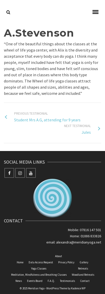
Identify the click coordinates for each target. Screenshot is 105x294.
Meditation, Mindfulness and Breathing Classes (39, 274)
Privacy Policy (66, 262)
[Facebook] (9, 173)
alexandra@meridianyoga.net (78, 242)
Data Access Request (41, 262)
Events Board (34, 281)
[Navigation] (95, 12)
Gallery (84, 262)
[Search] (8, 12)
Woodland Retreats (83, 274)
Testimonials (67, 281)
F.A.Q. (51, 281)
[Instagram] (20, 173)
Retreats (83, 268)
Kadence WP (78, 288)
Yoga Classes (38, 268)
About (58, 256)
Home (20, 262)
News (18, 281)
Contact (85, 281)
